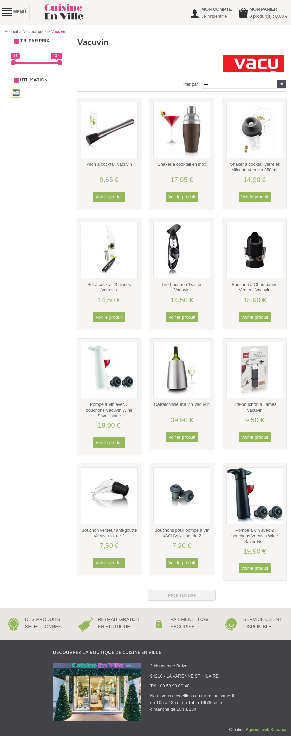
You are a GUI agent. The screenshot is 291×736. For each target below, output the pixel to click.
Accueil (11, 31)
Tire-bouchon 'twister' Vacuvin (181, 287)
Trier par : (191, 84)
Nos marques (34, 31)
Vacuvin (58, 31)
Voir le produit (109, 196)
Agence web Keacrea (266, 729)
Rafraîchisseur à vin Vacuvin (182, 404)
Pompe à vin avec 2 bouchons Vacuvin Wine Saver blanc (109, 410)
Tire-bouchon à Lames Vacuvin (255, 407)
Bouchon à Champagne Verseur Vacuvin (255, 287)
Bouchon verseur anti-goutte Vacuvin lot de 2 (109, 533)
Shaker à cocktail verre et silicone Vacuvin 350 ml (255, 167)
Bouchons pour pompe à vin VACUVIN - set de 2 (181, 533)
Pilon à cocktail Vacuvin (109, 164)
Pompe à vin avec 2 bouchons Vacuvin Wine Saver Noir (254, 536)
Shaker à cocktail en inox (182, 164)
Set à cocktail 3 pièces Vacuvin (109, 287)
